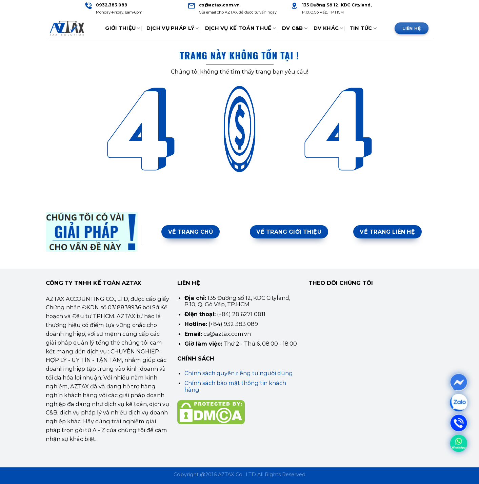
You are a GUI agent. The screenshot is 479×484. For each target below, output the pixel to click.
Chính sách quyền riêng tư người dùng (238, 373)
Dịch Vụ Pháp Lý (172, 28)
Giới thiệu (122, 28)
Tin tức (363, 28)
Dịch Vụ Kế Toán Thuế (240, 28)
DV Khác (328, 28)
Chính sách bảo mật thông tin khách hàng (235, 386)
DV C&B (294, 28)
